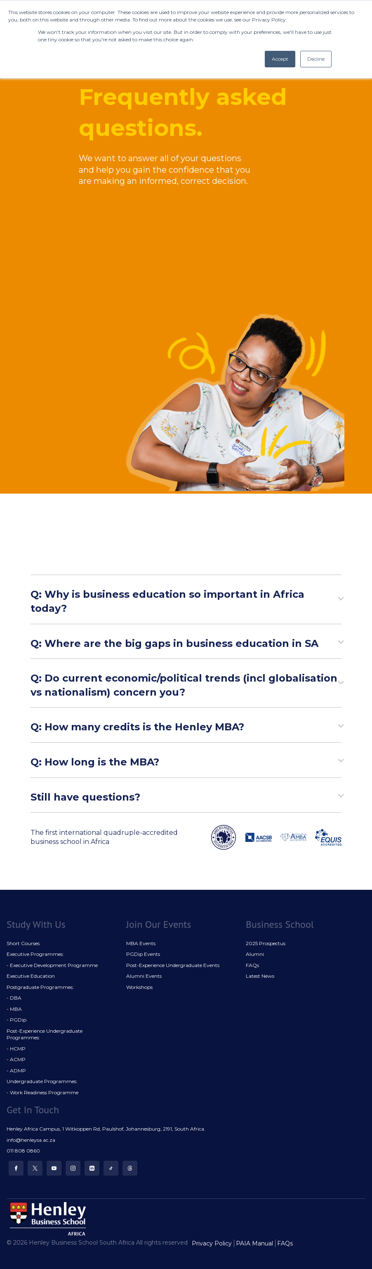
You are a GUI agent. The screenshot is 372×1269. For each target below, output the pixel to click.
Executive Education (31, 976)
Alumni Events (144, 976)
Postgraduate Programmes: (40, 987)
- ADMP (16, 1070)
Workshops (139, 987)
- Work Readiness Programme (42, 1092)
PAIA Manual (254, 1243)
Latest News (260, 976)
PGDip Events (143, 954)
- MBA (14, 1009)
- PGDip (16, 1020)
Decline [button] (316, 59)
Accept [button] (280, 59)
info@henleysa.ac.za (31, 1140)
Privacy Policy (212, 1243)
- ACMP (16, 1059)
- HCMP (16, 1049)
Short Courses (23, 943)
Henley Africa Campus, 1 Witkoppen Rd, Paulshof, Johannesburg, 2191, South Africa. (106, 1129)
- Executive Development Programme (52, 965)
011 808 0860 (23, 1151)
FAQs (252, 965)
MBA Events (140, 943)
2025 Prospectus (265, 943)
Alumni (255, 954)
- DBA (14, 998)
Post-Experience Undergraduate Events (172, 965)
